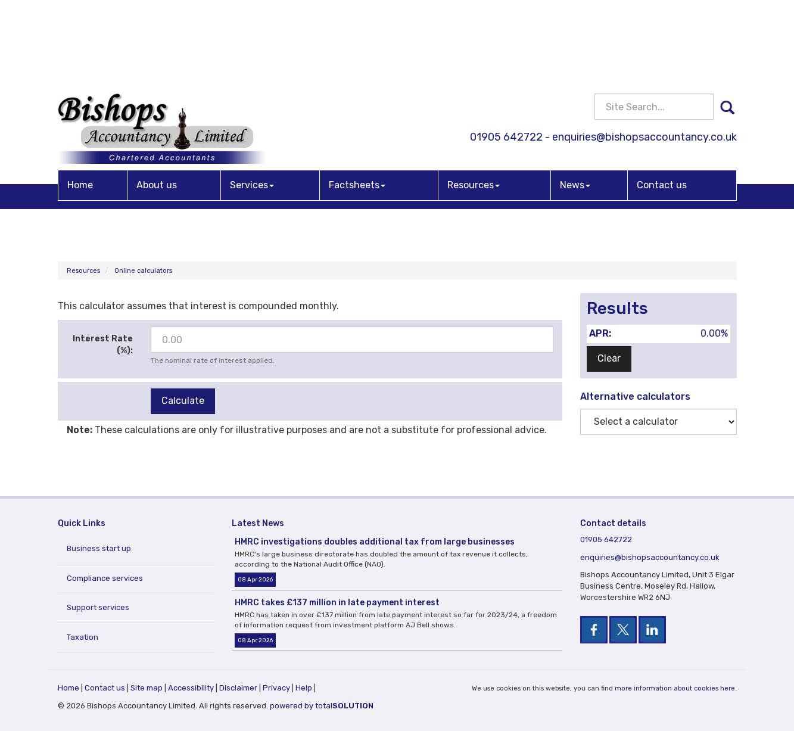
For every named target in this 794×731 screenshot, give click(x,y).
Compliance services (105, 578)
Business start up (99, 548)
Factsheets (357, 96)
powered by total (321, 705)
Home (80, 96)
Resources (473, 96)
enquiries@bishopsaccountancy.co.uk (644, 49)
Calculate (182, 400)
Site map (146, 687)
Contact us (662, 96)
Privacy (276, 687)
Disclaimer (238, 687)
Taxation (82, 637)
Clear (609, 358)
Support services (98, 607)
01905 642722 (506, 49)
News (575, 96)
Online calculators (143, 271)
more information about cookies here (675, 688)
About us (156, 96)
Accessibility (191, 687)
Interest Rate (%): (103, 345)
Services (252, 96)
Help (303, 687)
